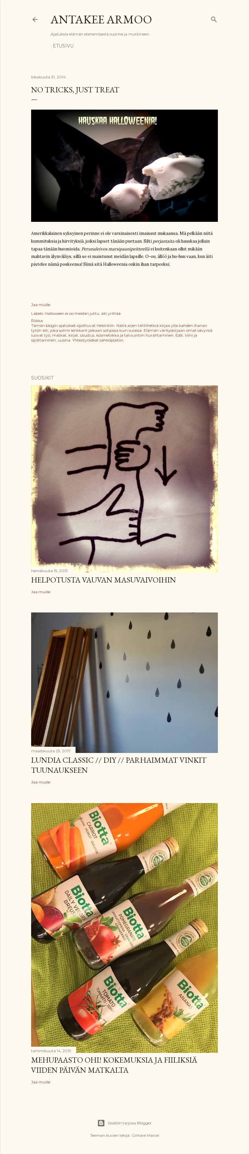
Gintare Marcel (145, 1135)
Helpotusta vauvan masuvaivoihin (103, 580)
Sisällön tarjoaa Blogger (124, 1123)
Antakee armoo (101, 19)
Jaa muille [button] (40, 304)
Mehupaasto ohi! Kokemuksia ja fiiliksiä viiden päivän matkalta (114, 1065)
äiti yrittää (111, 313)
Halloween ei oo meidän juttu (72, 313)
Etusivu (63, 46)
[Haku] (214, 18)
